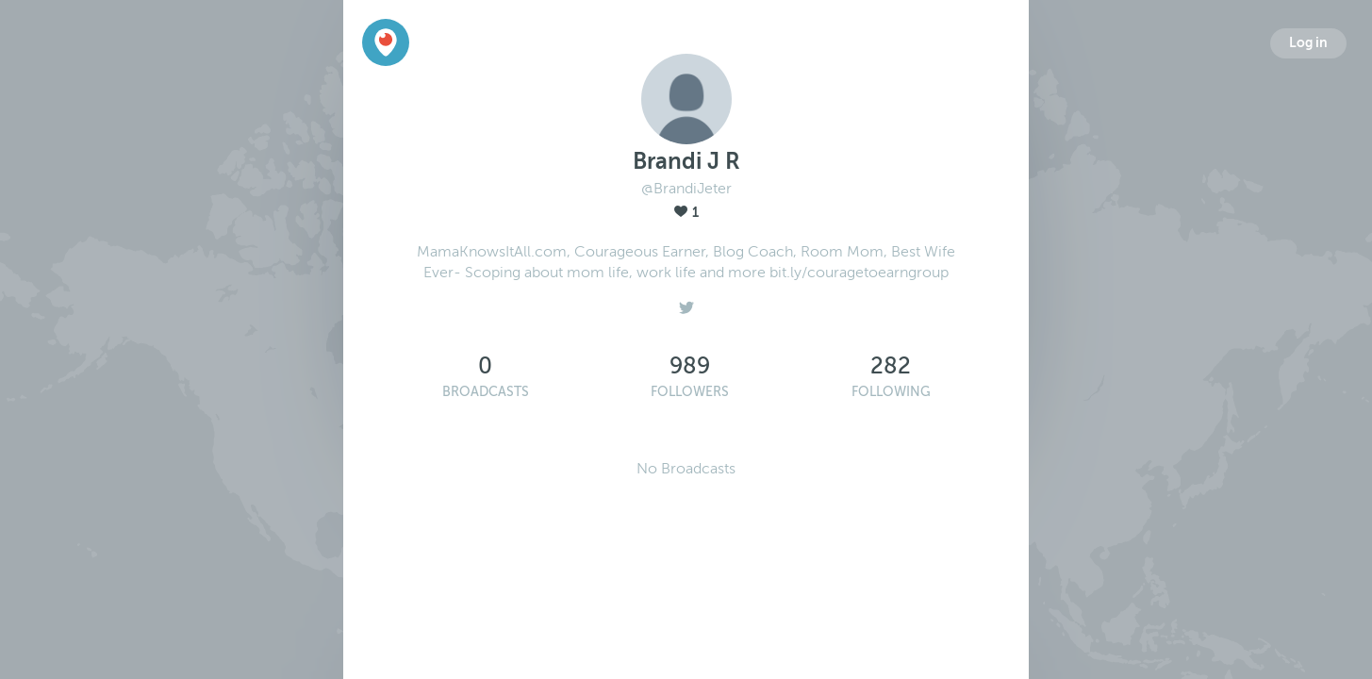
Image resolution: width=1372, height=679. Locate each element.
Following (891, 392)
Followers (690, 392)
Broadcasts (485, 392)
